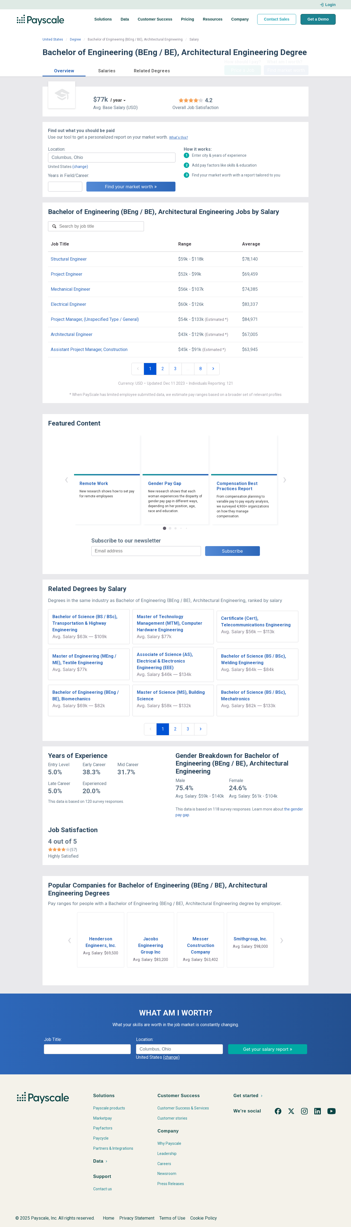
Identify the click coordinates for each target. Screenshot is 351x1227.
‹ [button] (66, 479)
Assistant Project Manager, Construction (89, 349)
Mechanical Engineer (70, 289)
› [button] (285, 479)
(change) (80, 166)
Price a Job (242, 70)
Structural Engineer (69, 259)
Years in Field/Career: (68, 175)
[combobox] (112, 157)
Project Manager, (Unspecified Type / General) (95, 319)
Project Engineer (66, 274)
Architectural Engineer (71, 334)
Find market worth (286, 70)
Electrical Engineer (68, 304)
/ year (116, 100)
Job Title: (53, 1039)
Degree (75, 39)
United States (53, 39)
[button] (64, 70)
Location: (56, 149)
